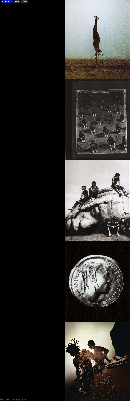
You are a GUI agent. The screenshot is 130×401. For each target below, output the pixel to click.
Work (24, 2)
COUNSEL (7, 2)
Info (17, 2)
